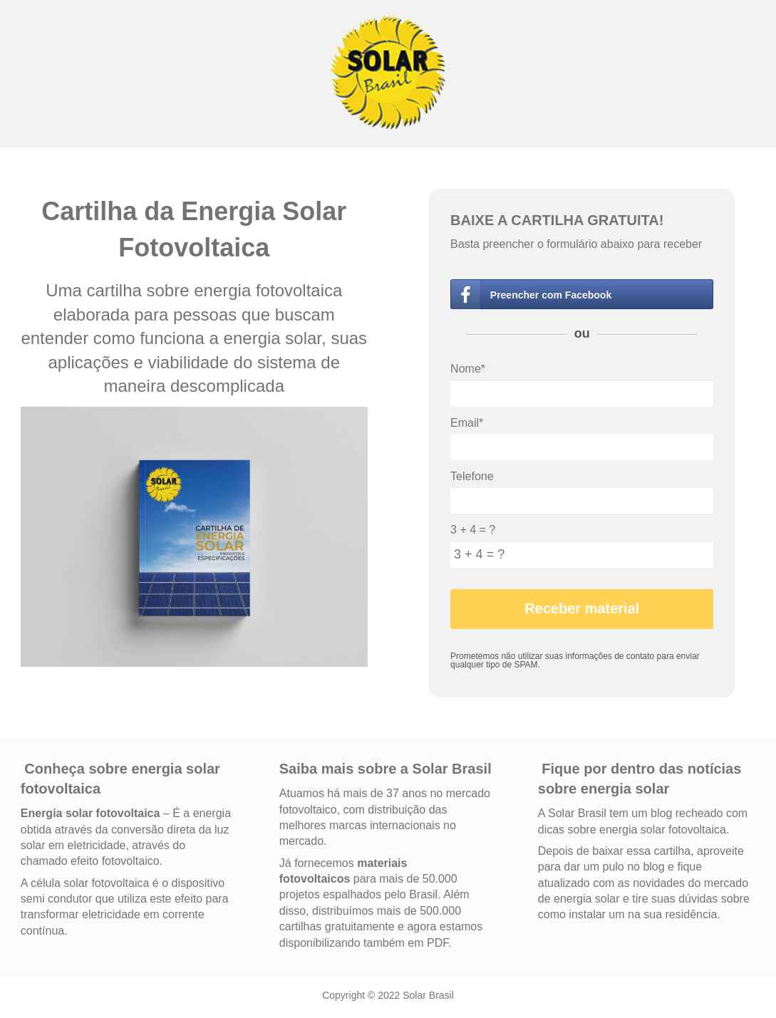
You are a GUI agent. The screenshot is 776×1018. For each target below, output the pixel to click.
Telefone (472, 476)
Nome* (467, 369)
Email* (466, 423)
